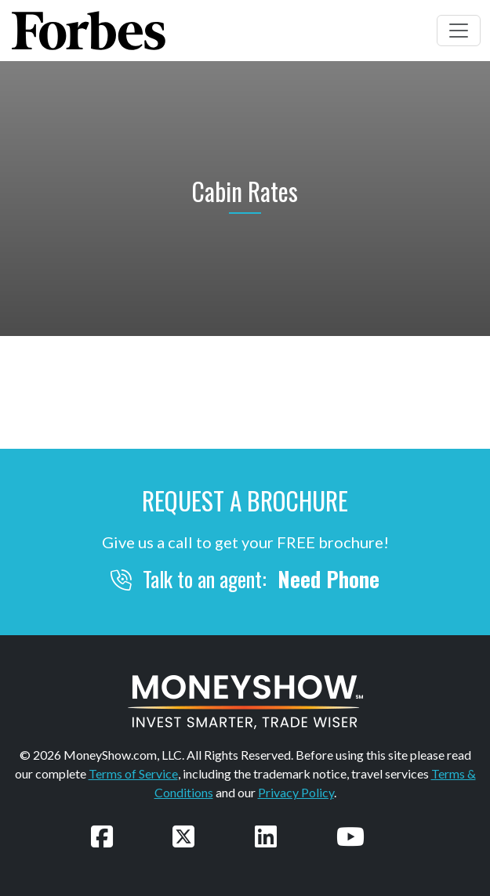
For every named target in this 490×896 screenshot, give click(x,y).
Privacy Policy (296, 792)
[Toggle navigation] (459, 30)
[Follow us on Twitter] (183, 836)
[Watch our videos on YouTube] (350, 836)
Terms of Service (133, 773)
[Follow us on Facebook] (102, 836)
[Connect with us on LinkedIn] (266, 836)
